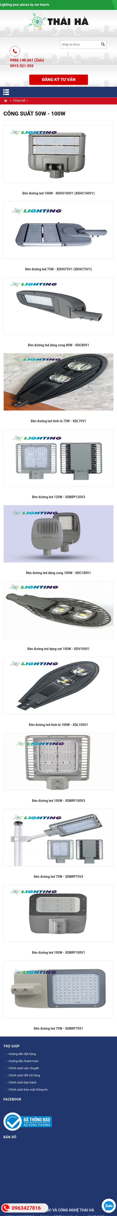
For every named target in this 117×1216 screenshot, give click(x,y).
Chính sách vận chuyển (22, 1068)
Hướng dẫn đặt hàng (20, 1054)
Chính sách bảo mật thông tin (26, 1089)
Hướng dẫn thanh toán (21, 1061)
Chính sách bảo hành (20, 1082)
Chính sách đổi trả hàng (22, 1075)
